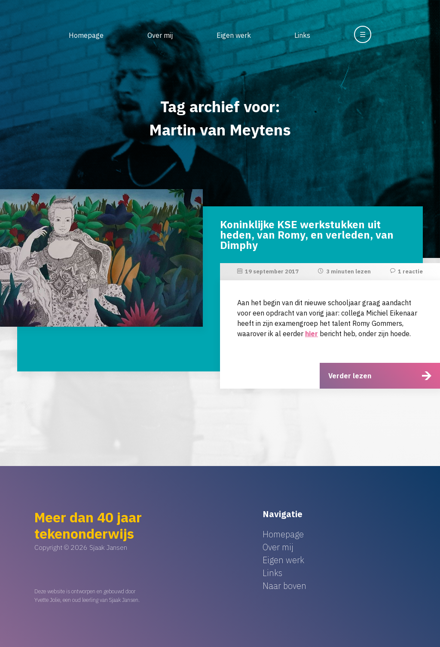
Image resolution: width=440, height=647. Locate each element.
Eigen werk (234, 35)
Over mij (160, 35)
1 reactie (410, 271)
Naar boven (284, 586)
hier (311, 333)
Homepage (86, 35)
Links (302, 35)
